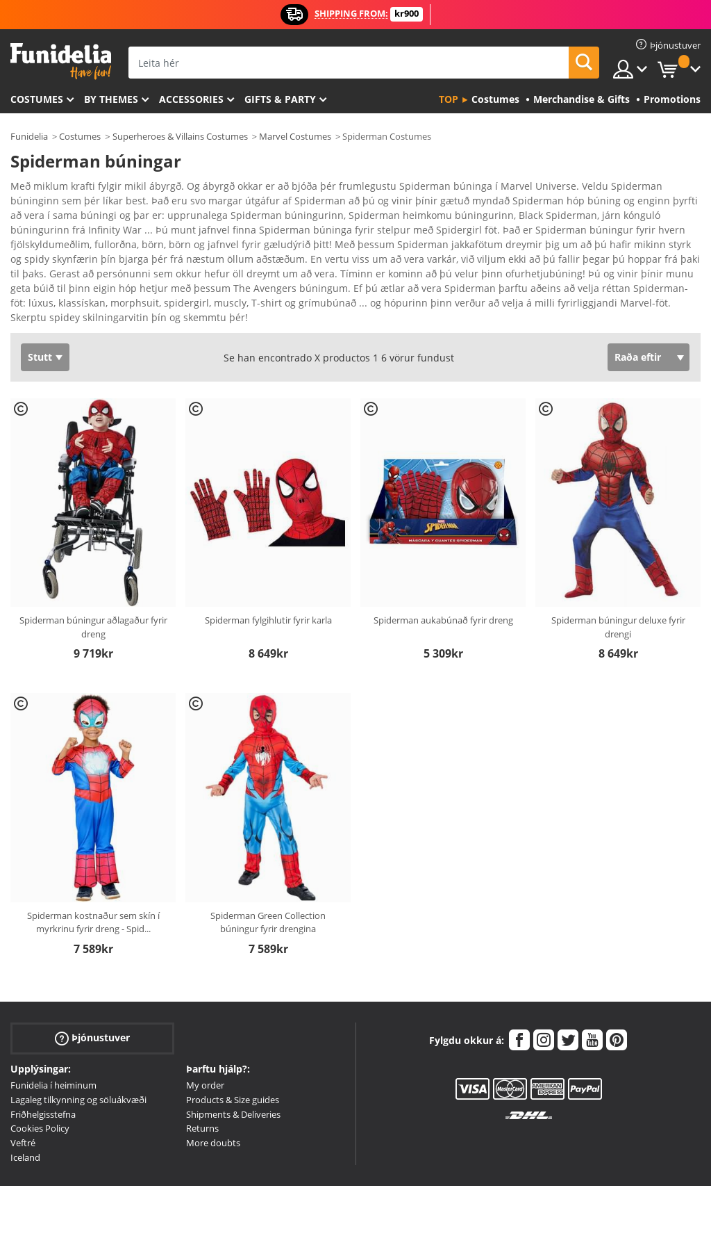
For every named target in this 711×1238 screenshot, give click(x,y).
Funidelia (29, 136)
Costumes (36, 99)
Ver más (43, 262)
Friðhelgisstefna (43, 1060)
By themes (111, 99)
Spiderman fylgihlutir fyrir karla (268, 566)
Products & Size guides (232, 1046)
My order (205, 1031)
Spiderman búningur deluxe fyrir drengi (618, 573)
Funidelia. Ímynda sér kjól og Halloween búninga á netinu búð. (60, 61)
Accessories (191, 99)
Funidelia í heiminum (53, 1031)
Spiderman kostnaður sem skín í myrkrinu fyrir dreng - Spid (93, 869)
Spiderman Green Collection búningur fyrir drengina (268, 869)
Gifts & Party (280, 99)
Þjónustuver (92, 984)
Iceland (25, 1104)
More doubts (213, 1089)
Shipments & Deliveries (233, 1060)
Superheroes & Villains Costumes (180, 136)
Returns (202, 1074)
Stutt (40, 303)
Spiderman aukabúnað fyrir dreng (443, 566)
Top (448, 99)
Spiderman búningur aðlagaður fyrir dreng (93, 573)
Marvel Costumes (295, 136)
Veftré (22, 1089)
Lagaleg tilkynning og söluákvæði (78, 1046)
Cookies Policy (39, 1074)
